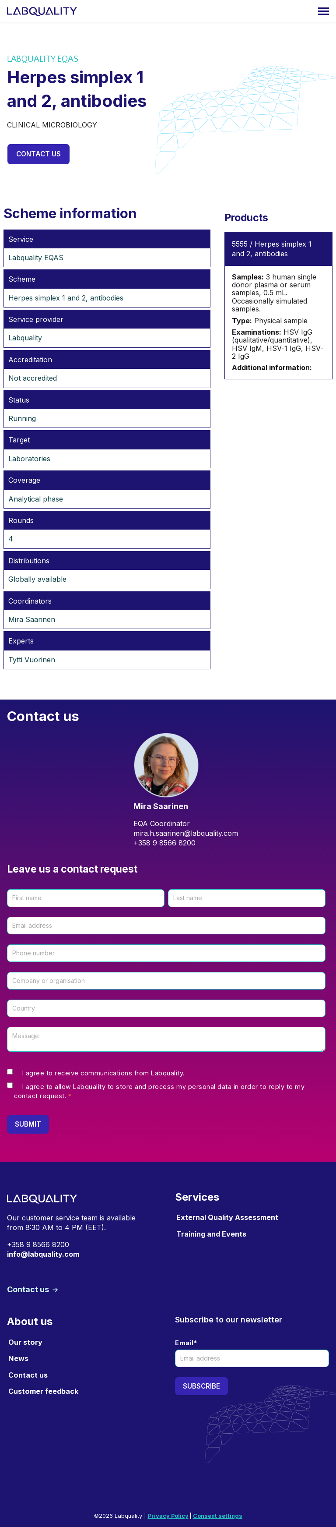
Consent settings (217, 1516)
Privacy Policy (168, 1516)
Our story (25, 1342)
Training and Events (211, 1234)
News (18, 1358)
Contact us (39, 154)
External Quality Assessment (227, 1217)
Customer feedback (43, 1391)
